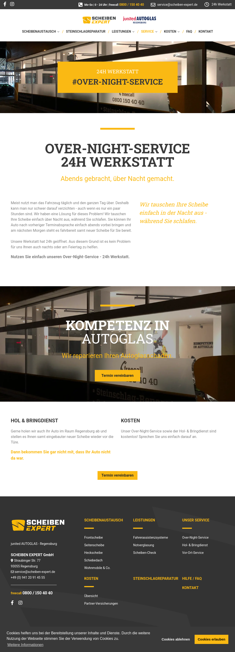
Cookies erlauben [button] (211, 639)
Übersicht (91, 596)
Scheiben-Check (144, 553)
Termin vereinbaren (117, 375)
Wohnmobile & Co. (97, 568)
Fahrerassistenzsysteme (150, 537)
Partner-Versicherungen (101, 603)
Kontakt (206, 31)
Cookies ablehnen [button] (176, 639)
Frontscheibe (93, 537)
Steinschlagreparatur (86, 31)
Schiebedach (93, 560)
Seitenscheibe (94, 545)
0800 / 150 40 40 (37, 592)
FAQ (189, 31)
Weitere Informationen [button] (25, 645)
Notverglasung (143, 545)
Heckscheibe (93, 553)
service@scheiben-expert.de (35, 572)
